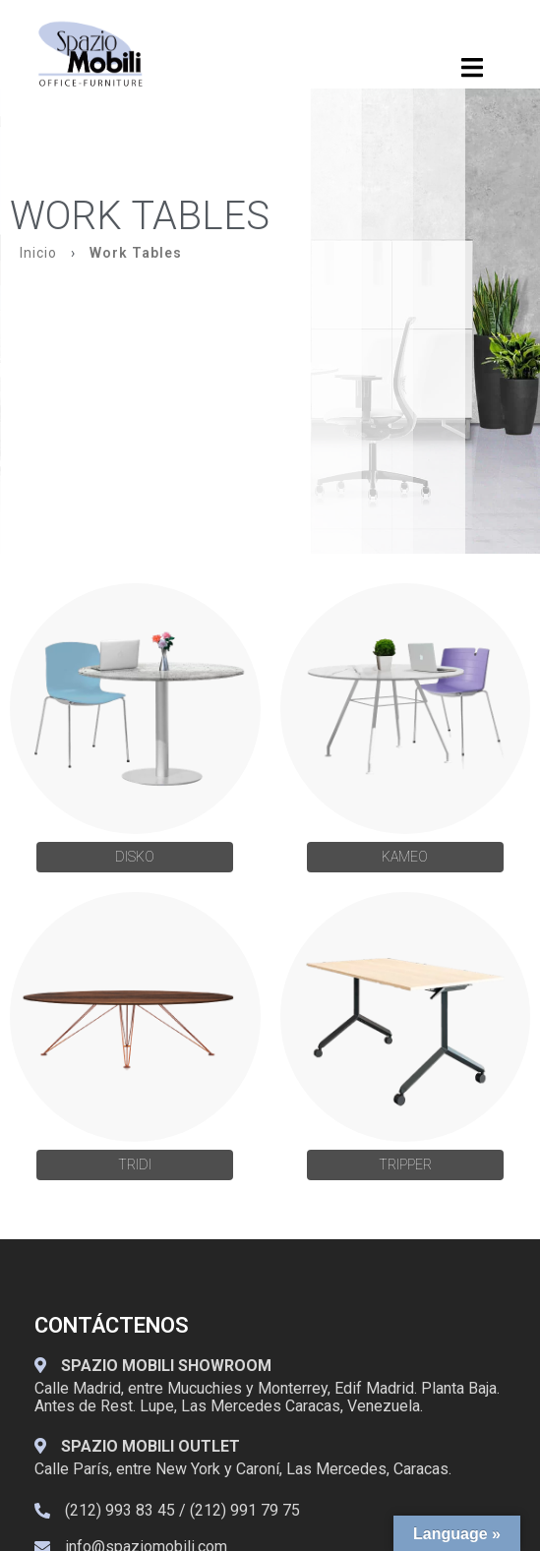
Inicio (38, 253)
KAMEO (405, 857)
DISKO (134, 857)
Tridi (134, 1164)
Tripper (405, 1164)
